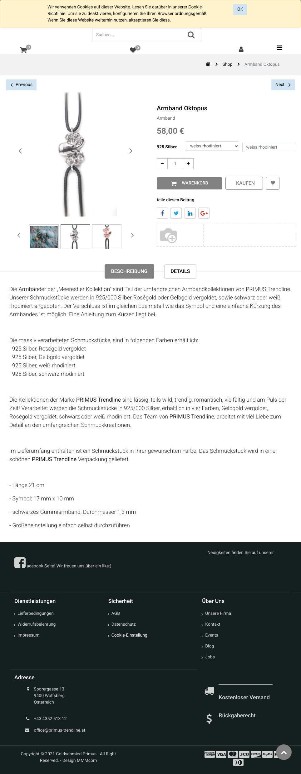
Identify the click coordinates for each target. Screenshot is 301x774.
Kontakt (212, 624)
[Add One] (186, 163)
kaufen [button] (242, 183)
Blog (209, 646)
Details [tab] (180, 271)
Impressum (28, 635)
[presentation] (20, 151)
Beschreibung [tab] (129, 271)
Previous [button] (21, 85)
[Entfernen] (160, 163)
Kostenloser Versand (245, 698)
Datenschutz (123, 624)
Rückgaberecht (237, 716)
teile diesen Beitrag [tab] (174, 200)
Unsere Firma (218, 613)
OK (240, 9)
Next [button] (283, 85)
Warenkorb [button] (192, 183)
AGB (115, 613)
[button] (271, 183)
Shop (228, 64)
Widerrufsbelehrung (36, 624)
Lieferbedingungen (35, 613)
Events (211, 635)
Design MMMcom (79, 760)
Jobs (210, 657)
